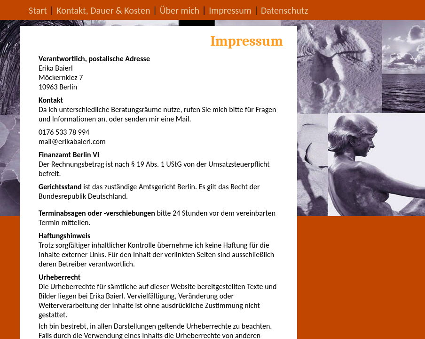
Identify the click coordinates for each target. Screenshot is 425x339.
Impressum (230, 10)
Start (38, 10)
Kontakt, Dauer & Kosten (103, 10)
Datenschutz (284, 10)
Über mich (179, 10)
